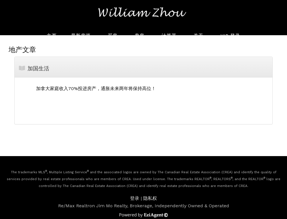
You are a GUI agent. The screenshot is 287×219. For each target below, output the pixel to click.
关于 (198, 35)
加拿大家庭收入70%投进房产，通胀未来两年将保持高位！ (96, 88)
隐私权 (150, 198)
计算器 (169, 35)
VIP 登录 (230, 35)
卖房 (139, 35)
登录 (134, 198)
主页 (51, 35)
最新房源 (81, 35)
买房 (112, 35)
